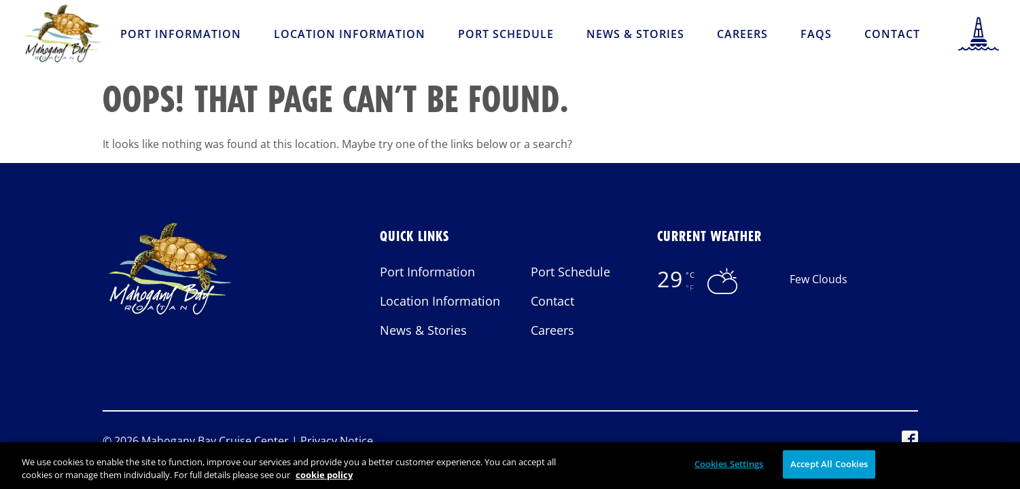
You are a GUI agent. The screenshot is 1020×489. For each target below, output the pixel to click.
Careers (742, 33)
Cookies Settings (729, 472)
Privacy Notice (336, 440)
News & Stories (635, 33)
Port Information (180, 33)
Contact (892, 33)
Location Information (349, 33)
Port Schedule (506, 33)
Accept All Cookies (829, 472)
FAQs (816, 33)
